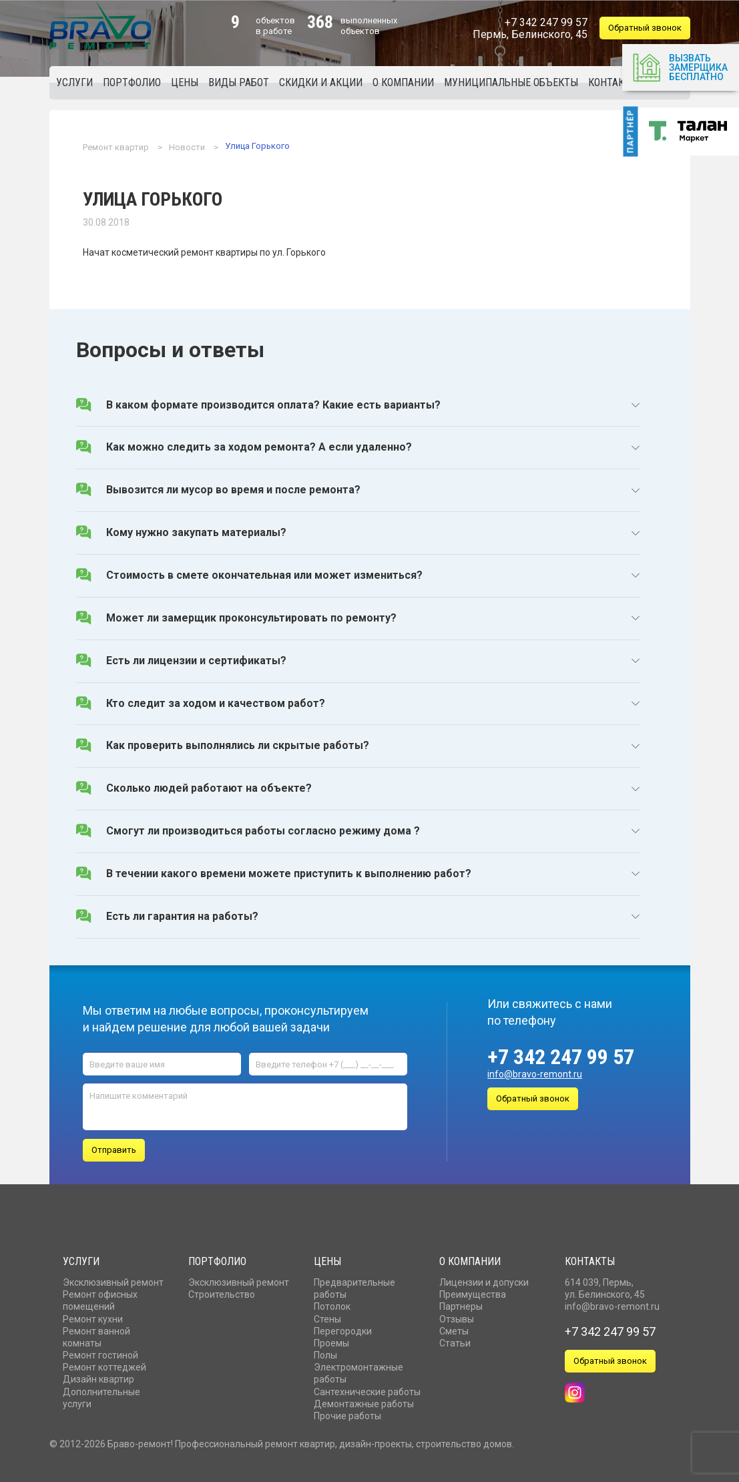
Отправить (113, 1147)
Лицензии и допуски (484, 1279)
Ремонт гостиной (100, 1351)
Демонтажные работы (364, 1400)
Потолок (332, 1303)
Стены (327, 1315)
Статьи (455, 1339)
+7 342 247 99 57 (560, 1056)
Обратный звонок (645, 28)
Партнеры (461, 1303)
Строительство (221, 1291)
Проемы (331, 1339)
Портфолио (217, 1258)
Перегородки (343, 1327)
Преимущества (472, 1291)
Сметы (454, 1327)
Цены (327, 1258)
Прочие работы (347, 1412)
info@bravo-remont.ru (534, 1074)
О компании (470, 1258)
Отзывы (456, 1315)
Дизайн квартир (98, 1376)
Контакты (590, 1258)
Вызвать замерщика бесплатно (680, 66)
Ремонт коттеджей (104, 1363)
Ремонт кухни (93, 1315)
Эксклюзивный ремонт (113, 1279)
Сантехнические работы (367, 1388)
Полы (325, 1351)
